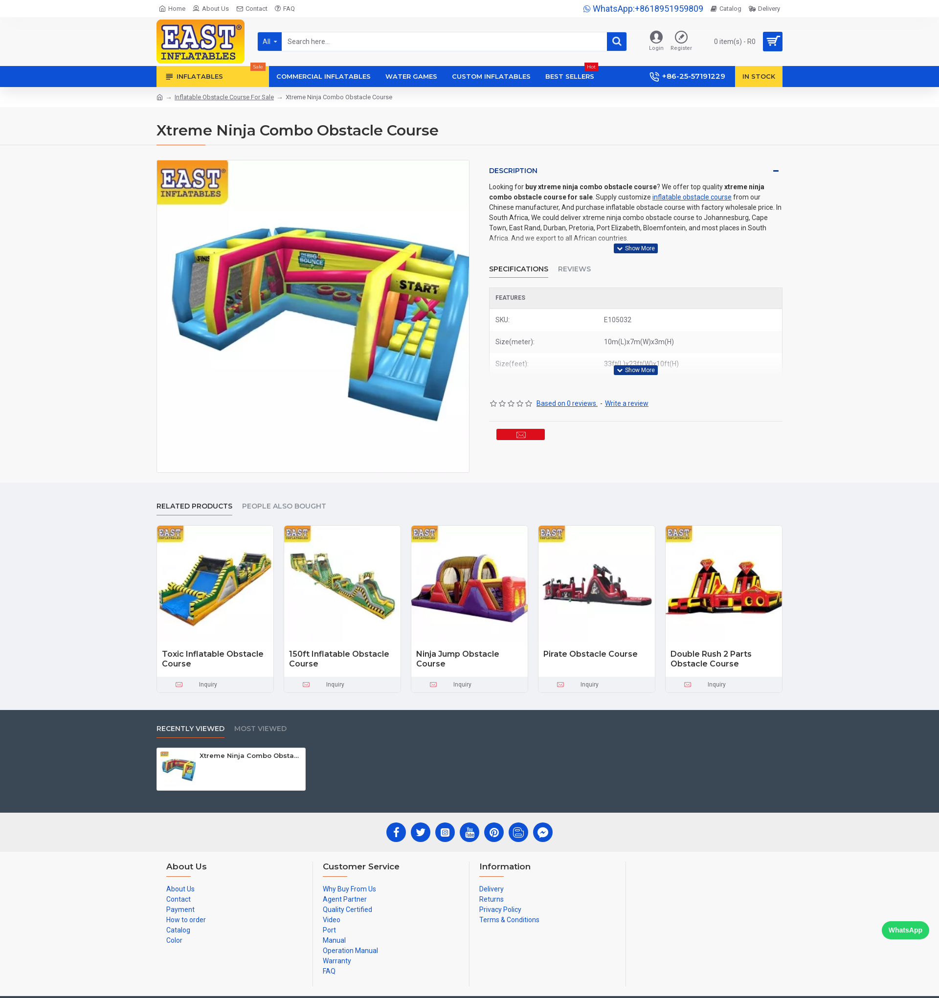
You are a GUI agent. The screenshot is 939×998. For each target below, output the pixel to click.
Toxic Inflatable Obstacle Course (213, 659)
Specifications (518, 257)
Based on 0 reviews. (567, 380)
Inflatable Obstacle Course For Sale (224, 97)
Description (513, 170)
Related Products (194, 506)
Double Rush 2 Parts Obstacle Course (711, 659)
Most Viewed (260, 729)
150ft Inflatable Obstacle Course (339, 659)
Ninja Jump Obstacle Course (457, 659)
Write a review (626, 380)
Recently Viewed (190, 729)
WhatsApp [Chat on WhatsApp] (905, 930)
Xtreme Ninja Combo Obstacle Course (251, 755)
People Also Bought (284, 506)
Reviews (574, 257)
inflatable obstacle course (692, 197)
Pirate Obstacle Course (590, 654)
